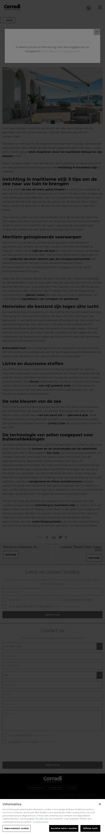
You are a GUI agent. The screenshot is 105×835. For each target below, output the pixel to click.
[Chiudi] (99, 805)
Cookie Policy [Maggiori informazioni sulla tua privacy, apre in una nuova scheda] (41, 823)
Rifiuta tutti (90, 830)
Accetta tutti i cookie (64, 830)
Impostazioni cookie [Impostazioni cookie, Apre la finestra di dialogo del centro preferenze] (16, 830)
